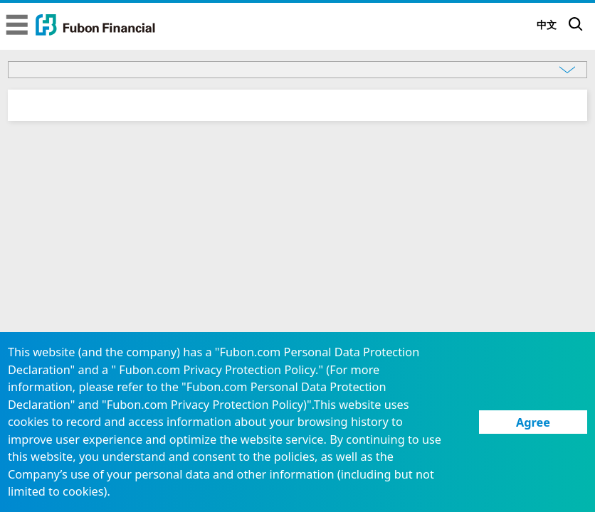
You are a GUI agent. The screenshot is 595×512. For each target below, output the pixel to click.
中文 (547, 24)
